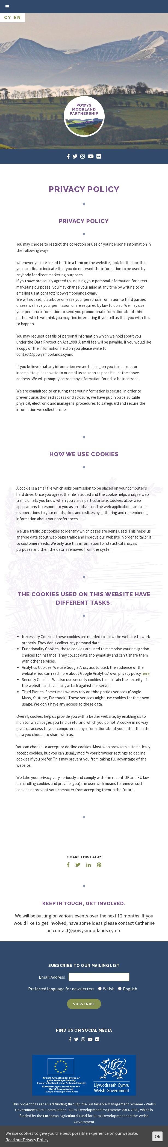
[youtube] (91, 156)
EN (17, 17)
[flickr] (98, 156)
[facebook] (68, 156)
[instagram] (82, 156)
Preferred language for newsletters (61, 988)
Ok (157, 1136)
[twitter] (75, 156)
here (146, 673)
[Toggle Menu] (7, 6)
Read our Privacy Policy (26, 1139)
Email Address (52, 977)
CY (7, 17)
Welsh (108, 988)
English (130, 988)
